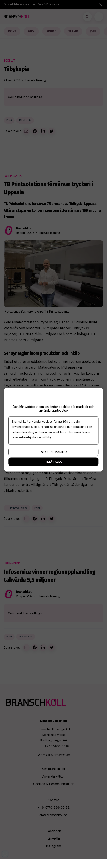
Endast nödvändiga (53, 451)
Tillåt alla (53, 461)
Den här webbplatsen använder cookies (41, 406)
